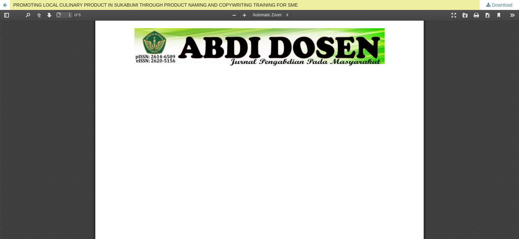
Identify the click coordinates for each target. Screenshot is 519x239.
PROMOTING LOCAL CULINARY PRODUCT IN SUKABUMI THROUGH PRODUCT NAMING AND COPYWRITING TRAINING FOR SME (155, 5)
